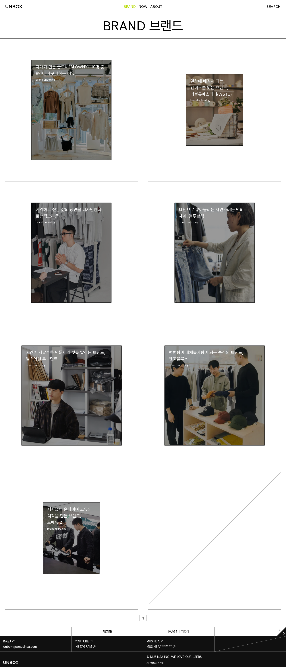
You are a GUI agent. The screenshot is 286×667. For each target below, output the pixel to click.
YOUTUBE (84, 641)
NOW (143, 6)
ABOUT (156, 6)
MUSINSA (155, 641)
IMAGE (172, 632)
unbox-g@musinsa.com (20, 646)
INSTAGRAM (85, 646)
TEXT (185, 632)
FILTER (107, 632)
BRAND (130, 6)
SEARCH (273, 6)
